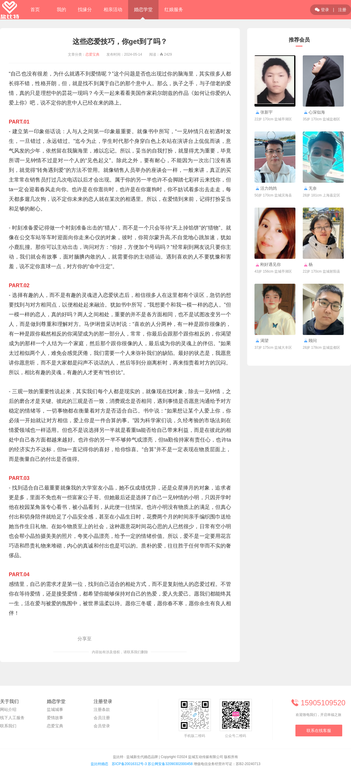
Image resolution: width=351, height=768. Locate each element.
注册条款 (102, 709)
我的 (61, 9)
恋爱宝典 (92, 54)
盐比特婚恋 (99, 764)
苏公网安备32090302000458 (170, 764)
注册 (342, 9)
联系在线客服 (319, 730)
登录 (322, 9)
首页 (35, 9)
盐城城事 (55, 709)
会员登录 (102, 725)
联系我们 (8, 725)
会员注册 (102, 717)
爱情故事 (55, 717)
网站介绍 (8, 709)
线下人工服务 (12, 717)
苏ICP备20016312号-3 (129, 764)
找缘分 (85, 9)
